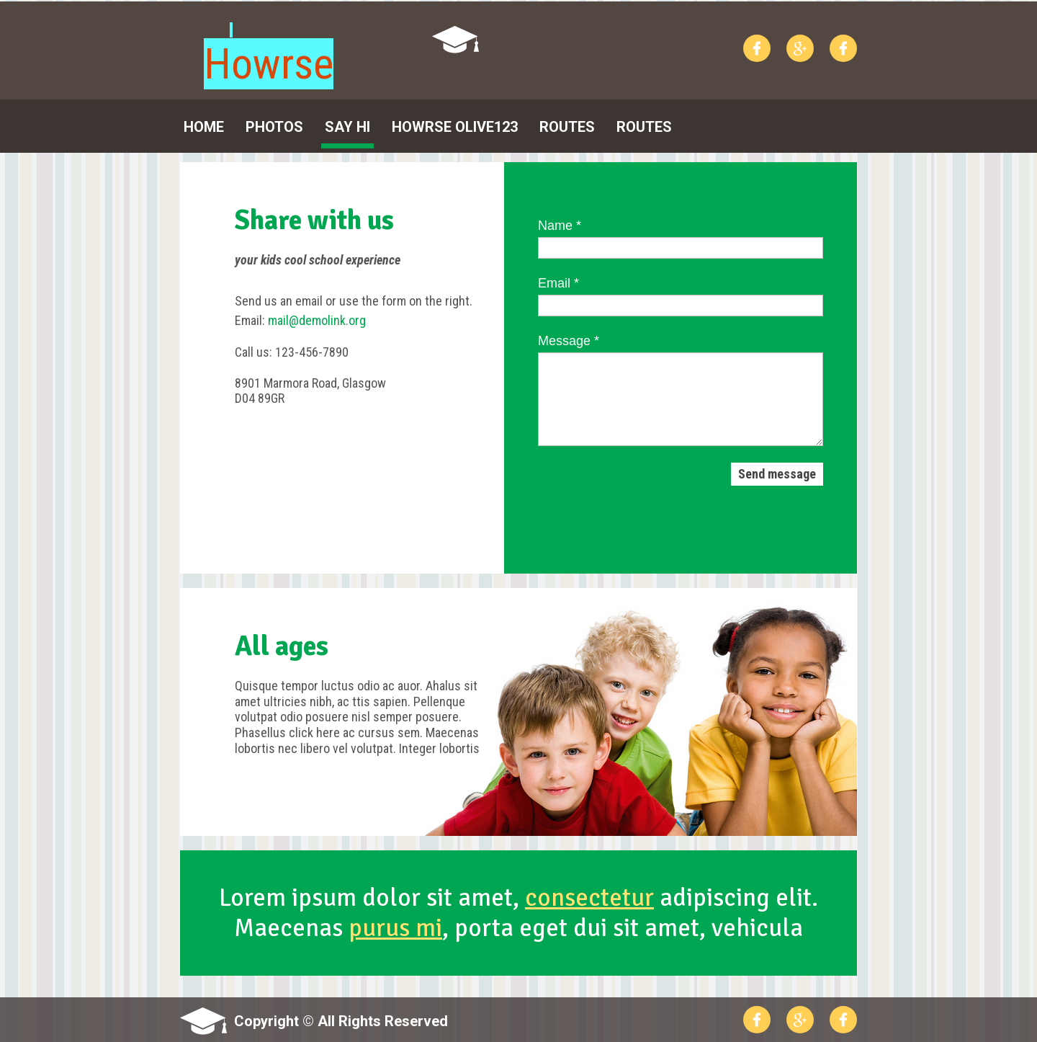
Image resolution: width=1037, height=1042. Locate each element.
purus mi (395, 927)
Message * (568, 341)
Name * (559, 225)
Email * (558, 283)
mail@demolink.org (317, 320)
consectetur (589, 897)
